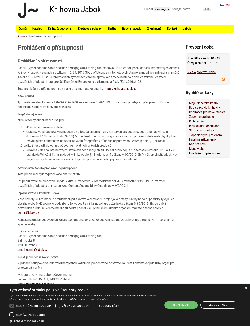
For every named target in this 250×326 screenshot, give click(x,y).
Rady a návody (131, 28)
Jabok (187, 28)
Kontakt (172, 28)
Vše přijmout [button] (180, 305)
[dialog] (125, 305)
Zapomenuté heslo (201, 117)
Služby (111, 28)
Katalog (37, 28)
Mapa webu (196, 149)
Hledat (149, 9)
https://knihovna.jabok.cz (120, 89)
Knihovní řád (197, 121)
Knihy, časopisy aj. (60, 28)
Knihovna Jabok (75, 9)
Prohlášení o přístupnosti (205, 153)
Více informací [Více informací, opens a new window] (104, 299)
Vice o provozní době (202, 72)
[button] (83, 321)
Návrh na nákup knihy (203, 139)
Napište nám (197, 144)
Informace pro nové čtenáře (207, 112)
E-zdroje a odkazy (90, 28)
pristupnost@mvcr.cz (40, 284)
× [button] (245, 288)
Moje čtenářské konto (203, 103)
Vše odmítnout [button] (219, 305)
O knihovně (154, 28)
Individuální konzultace (204, 126)
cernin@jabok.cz (28, 213)
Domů (23, 28)
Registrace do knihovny (204, 107)
